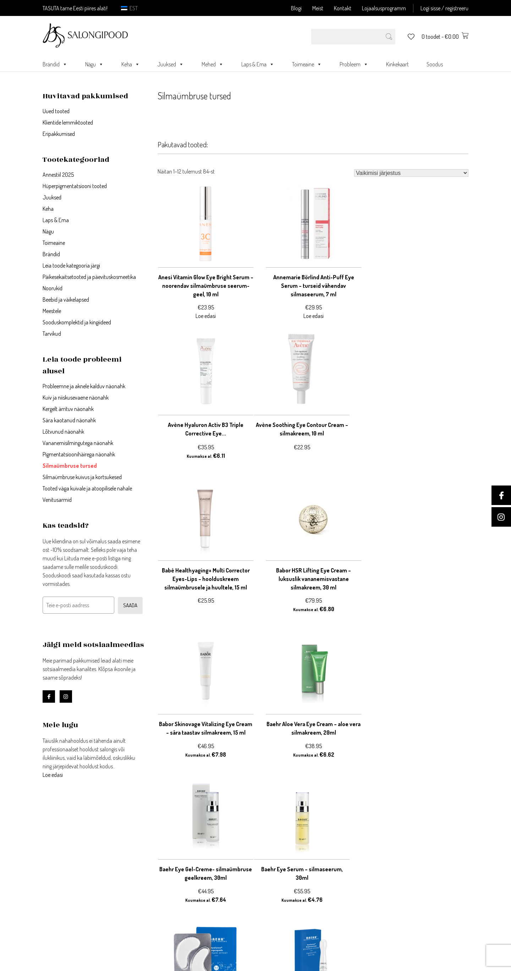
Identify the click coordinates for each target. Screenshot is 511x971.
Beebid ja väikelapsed (66, 299)
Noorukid (52, 288)
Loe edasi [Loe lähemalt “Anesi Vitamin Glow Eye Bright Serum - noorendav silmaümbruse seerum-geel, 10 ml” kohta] (205, 315)
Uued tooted (56, 111)
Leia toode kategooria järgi (71, 265)
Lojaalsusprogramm (384, 8)
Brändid (55, 64)
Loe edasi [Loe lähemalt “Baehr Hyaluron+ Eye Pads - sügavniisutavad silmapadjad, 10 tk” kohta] (313, 754)
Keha (130, 64)
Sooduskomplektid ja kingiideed (77, 322)
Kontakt (342, 8)
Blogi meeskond (275, 900)
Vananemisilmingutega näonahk (78, 442)
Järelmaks (269, 874)
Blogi (296, 8)
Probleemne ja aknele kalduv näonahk (84, 386)
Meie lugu (267, 883)
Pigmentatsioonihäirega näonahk (79, 454)
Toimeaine (307, 64)
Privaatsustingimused (282, 857)
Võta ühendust (274, 848)
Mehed (213, 64)
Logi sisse (160, 848)
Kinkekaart (397, 64)
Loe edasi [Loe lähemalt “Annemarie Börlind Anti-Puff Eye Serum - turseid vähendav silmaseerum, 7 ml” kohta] (313, 315)
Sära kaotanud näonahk (69, 420)
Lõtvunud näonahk (63, 431)
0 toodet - (445, 36)
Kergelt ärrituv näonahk (68, 408)
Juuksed (171, 64)
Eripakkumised (59, 133)
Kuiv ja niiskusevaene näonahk (76, 397)
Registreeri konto (170, 857)
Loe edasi (53, 774)
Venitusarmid (57, 499)
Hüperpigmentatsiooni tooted (75, 186)
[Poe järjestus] (411, 173)
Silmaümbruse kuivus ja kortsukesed (82, 477)
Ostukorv (160, 874)
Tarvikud (52, 333)
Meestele (52, 310)
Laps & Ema (257, 64)
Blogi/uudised (273, 891)
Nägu (94, 64)
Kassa (156, 883)
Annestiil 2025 (58, 174)
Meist (317, 8)
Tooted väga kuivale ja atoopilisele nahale (87, 488)
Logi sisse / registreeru (444, 8)
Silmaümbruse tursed (70, 465)
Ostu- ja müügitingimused (288, 865)
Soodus (435, 64)
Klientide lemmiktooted (68, 122)
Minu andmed (166, 865)
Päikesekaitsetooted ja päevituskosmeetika (89, 276)
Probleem (354, 64)
